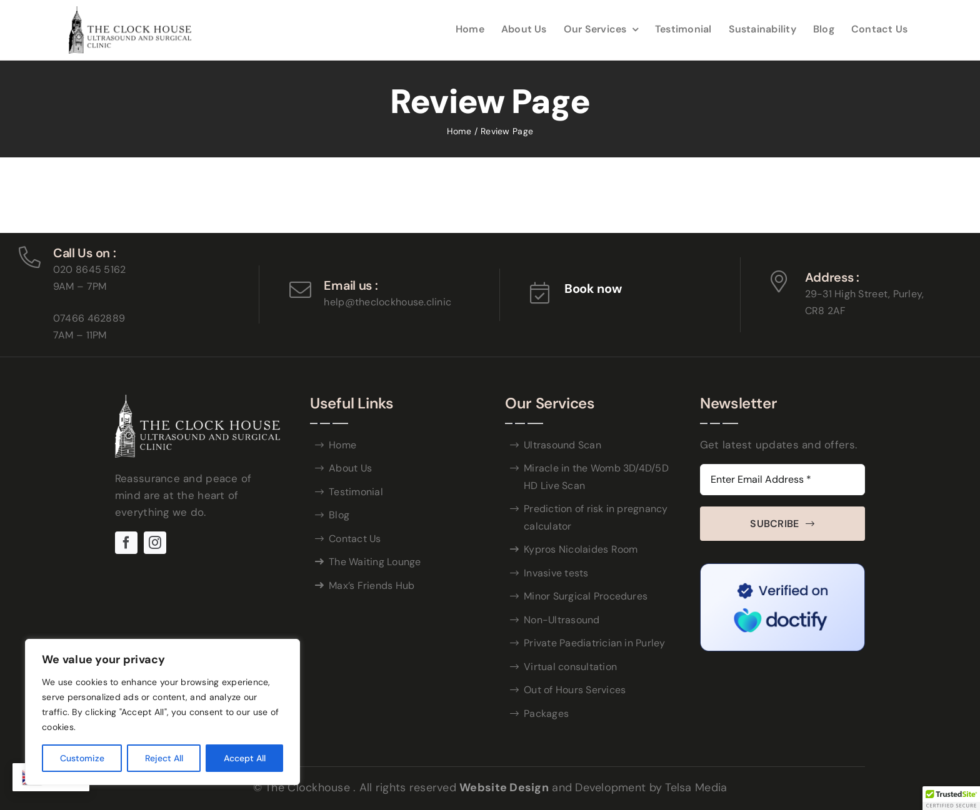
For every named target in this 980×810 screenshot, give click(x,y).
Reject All (164, 758)
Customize (82, 758)
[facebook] (126, 542)
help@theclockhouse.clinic (387, 302)
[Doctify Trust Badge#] (782, 568)
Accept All (245, 758)
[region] (162, 712)
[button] (951, 798)
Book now (593, 288)
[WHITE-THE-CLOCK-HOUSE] (197, 400)
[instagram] (155, 542)
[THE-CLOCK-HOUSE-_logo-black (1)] (130, 11)
